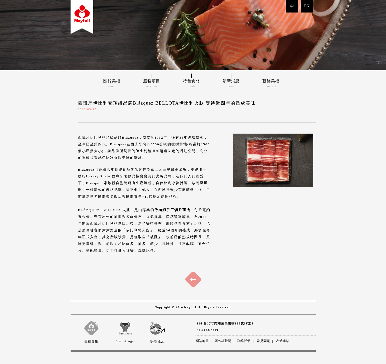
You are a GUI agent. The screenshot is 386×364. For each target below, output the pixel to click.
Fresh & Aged (126, 328)
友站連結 (282, 341)
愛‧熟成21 (157, 328)
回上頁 (193, 279)
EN (306, 6)
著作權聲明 (223, 341)
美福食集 (91, 328)
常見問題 (263, 341)
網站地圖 (202, 341)
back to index (82, 17)
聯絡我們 (243, 341)
